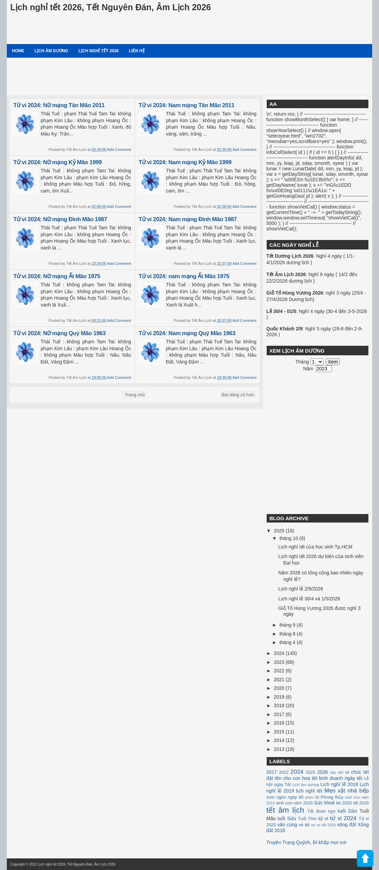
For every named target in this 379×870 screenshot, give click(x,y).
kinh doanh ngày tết (340, 778)
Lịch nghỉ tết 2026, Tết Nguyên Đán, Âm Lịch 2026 (110, 7)
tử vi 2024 (343, 818)
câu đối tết (339, 772)
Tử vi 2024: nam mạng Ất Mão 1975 (184, 276)
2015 (280, 731)
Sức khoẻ (324, 802)
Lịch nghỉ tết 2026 (99, 50)
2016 (280, 723)
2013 (280, 749)
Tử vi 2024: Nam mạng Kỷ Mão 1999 (185, 162)
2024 (280, 653)
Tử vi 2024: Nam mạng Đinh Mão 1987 (188, 219)
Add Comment (119, 149)
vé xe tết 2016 (323, 825)
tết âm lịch (285, 810)
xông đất (346, 824)
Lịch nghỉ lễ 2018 (339, 784)
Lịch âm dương (51, 50)
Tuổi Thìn (307, 818)
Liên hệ (136, 50)
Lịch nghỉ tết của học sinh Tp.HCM (315, 547)
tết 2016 (361, 803)
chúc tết (360, 772)
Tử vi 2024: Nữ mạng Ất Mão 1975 (56, 276)
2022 (280, 670)
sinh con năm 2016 (294, 803)
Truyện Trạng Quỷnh (288, 842)
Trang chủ (135, 394)
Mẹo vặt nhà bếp (346, 790)
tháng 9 (288, 625)
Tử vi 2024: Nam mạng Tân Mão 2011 (186, 105)
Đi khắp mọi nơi (329, 842)
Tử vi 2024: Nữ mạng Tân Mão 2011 (58, 105)
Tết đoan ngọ (321, 811)
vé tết (304, 825)
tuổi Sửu (287, 818)
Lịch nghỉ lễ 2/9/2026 (300, 588)
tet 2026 (344, 803)
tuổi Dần (347, 811)
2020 (280, 688)
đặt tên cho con (283, 778)
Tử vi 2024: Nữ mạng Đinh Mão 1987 (60, 219)
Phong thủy (332, 797)
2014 (280, 740)
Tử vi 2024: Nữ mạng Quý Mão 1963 (59, 333)
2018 (280, 705)
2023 (280, 662)
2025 (280, 530)
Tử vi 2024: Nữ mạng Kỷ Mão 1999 (57, 162)
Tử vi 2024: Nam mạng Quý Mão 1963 (187, 333)
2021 (280, 679)
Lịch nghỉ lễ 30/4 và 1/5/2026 (309, 598)
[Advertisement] (189, 76)
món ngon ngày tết (285, 797)
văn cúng (287, 824)
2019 (280, 697)
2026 (322, 772)
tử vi (323, 818)
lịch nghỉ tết (309, 791)
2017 (280, 714)
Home (18, 50)
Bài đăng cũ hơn (238, 394)
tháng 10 (289, 538)
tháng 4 (288, 642)
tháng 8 (288, 634)
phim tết (312, 797)
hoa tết (309, 778)
